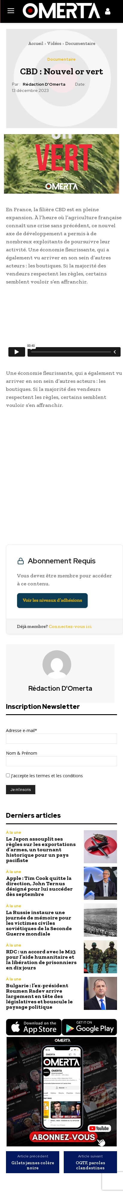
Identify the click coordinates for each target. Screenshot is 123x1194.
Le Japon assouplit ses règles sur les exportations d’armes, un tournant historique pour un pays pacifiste (41, 850)
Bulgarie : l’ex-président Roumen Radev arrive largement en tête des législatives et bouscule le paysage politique (39, 996)
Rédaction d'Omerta (44, 84)
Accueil (35, 43)
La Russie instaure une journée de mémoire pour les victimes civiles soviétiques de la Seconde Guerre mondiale (39, 923)
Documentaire (80, 43)
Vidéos (54, 43)
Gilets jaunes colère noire (32, 1165)
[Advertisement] (61, 478)
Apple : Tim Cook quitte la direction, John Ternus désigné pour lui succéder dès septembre (39, 886)
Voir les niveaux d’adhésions (52, 600)
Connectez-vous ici (70, 626)
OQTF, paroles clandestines (90, 1165)
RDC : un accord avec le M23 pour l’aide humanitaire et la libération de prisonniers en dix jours (41, 959)
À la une (13, 832)
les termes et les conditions (55, 775)
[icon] (107, 12)
